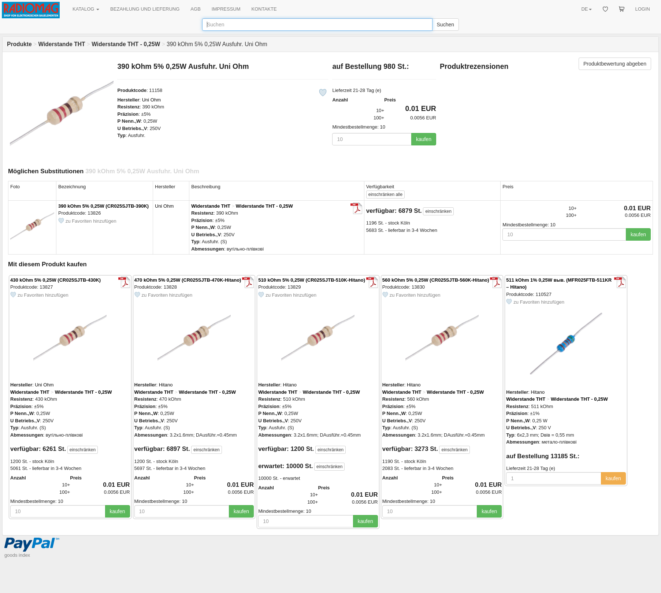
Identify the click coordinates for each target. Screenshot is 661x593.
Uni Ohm (151, 100)
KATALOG (86, 9)
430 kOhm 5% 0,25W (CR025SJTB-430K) (55, 280)
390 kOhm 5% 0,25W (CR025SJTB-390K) (103, 206)
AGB (195, 9)
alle (385, 194)
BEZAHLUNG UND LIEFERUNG (144, 9)
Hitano (166, 385)
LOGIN (642, 9)
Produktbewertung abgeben (614, 64)
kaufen (423, 139)
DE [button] (586, 9)
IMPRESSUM (226, 9)
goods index (17, 555)
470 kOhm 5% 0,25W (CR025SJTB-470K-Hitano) (187, 280)
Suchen (445, 24)
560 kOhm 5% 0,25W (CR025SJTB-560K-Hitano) (435, 280)
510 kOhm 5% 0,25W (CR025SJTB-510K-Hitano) (311, 280)
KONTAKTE (264, 9)
